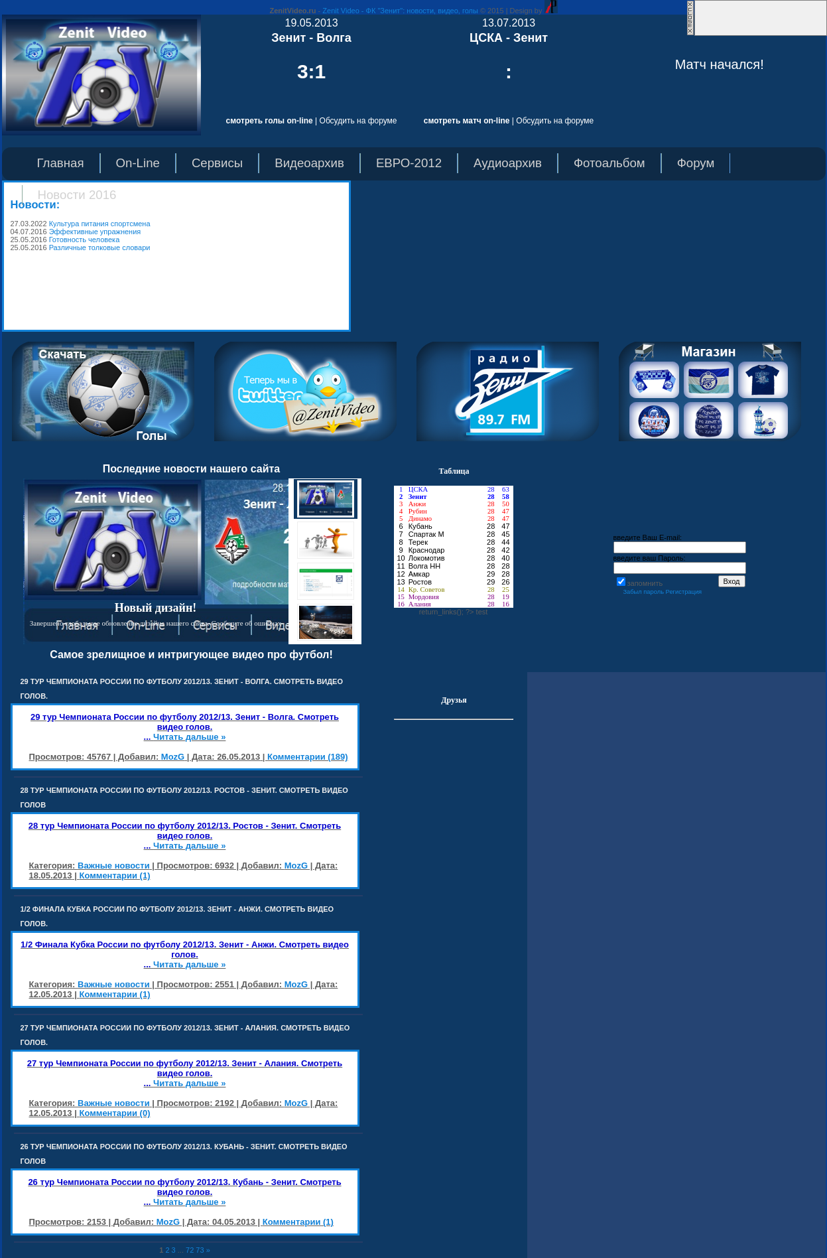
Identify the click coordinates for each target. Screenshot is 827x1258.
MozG (172, 757)
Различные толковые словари (100, 247)
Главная (60, 163)
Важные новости (114, 866)
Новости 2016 (77, 195)
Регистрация (684, 592)
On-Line (138, 163)
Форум (696, 163)
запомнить (645, 583)
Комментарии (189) (307, 757)
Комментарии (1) (114, 875)
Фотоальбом (609, 163)
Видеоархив (309, 163)
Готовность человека (84, 240)
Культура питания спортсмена (100, 224)
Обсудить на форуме (358, 120)
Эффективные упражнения (95, 232)
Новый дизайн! (156, 607)
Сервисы (217, 163)
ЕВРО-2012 (409, 163)
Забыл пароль (643, 592)
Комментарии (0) (114, 1113)
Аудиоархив (508, 163)
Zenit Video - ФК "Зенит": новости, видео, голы (400, 11)
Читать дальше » (189, 737)
